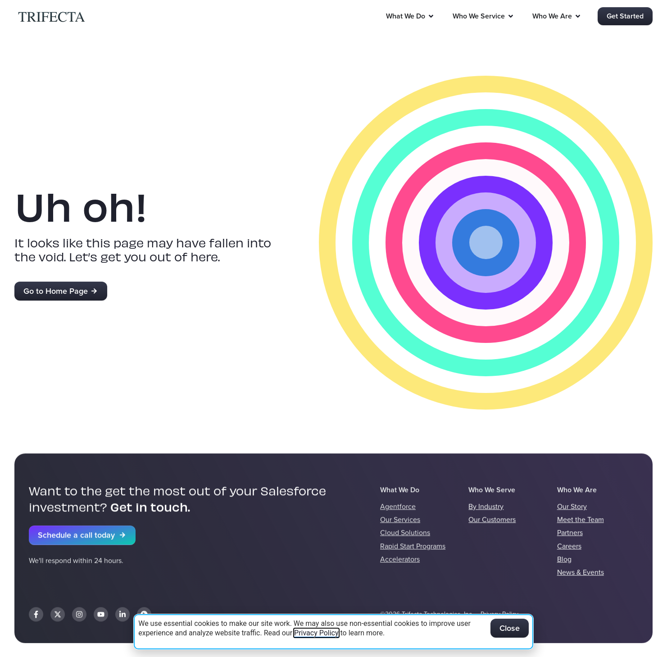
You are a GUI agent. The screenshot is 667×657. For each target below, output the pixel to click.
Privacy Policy (316, 633)
